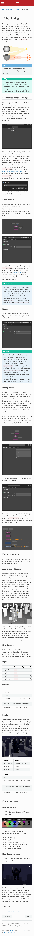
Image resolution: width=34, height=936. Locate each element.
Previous (7, 916)
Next (28, 916)
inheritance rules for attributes (12, 171)
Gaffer (17, 3)
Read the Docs (8, 932)
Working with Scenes (12, 9)
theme (22, 930)
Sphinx (11, 930)
